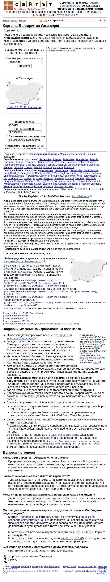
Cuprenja (44, 176)
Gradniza (30, 164)
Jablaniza (94, 164)
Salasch (62, 184)
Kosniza (47, 167)
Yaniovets (30, 181)
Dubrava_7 (21, 176)
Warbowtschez (11, 184)
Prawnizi (94, 159)
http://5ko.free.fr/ (80, 196)
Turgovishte (25, 178)
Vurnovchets (26, 184)
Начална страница (102, 572)
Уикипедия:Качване (16, 271)
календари (37, 571)
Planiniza (41, 162)
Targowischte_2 (92, 176)
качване (45, 442)
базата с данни (77, 203)
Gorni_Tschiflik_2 (44, 173)
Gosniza (50, 164)
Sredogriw (84, 184)
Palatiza (20, 164)
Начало (22, 20)
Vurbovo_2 (60, 173)
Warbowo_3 (73, 173)
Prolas (50, 162)
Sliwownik (91, 178)
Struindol (82, 181)
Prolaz (81, 162)
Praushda (97, 173)
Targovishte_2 (10, 178)
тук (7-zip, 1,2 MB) (80, 537)
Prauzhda (85, 173)
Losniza (28, 167)
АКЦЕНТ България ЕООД (80, 4)
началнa (15, 571)
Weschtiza (60, 181)
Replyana (19, 181)
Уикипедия (55, 37)
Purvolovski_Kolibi (72, 176)
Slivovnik (79, 178)
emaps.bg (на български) (43, 154)
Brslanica (83, 164)
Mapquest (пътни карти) (73, 154)
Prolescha (71, 162)
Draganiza (61, 164)
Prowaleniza (82, 159)
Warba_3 (41, 181)
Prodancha (9, 164)
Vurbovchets (94, 181)
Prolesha (60, 162)
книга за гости (10, 573)
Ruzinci (38, 186)
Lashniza (18, 167)
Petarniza (90, 162)
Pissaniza (8, 162)
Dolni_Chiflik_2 (11, 173)
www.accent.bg (66, 14)
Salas (54, 184)
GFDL (96, 351)
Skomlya (17, 186)
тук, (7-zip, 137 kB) (72, 543)
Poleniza (57, 159)
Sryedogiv (96, 184)
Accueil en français (87, 571)
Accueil (13, 20)
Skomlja (7, 186)
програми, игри (51, 571)
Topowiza (48, 186)
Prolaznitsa (68, 159)
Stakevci (69, 178)
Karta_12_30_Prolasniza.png (24, 107)
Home (6, 20)
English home (69, 571)
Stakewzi (59, 178)
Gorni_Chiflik (27, 173)
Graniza (40, 164)
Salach (46, 184)
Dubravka (33, 176)
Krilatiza (38, 167)
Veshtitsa (71, 181)
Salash (37, 184)
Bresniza (72, 164)
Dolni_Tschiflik (90, 170)
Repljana (8, 181)
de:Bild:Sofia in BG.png (92, 348)
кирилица (26, 571)
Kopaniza (58, 167)
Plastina (19, 162)
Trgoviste (37, 178)
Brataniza (69, 167)
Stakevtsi (48, 178)
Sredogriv (73, 184)
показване (46, 170)
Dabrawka (8, 176)
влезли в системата (63, 439)
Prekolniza (29, 162)
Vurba (50, 181)
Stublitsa (69, 186)
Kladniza (7, 167)
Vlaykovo (28, 186)
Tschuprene (56, 176)
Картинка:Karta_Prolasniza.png (23, 261)
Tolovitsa (58, 186)
